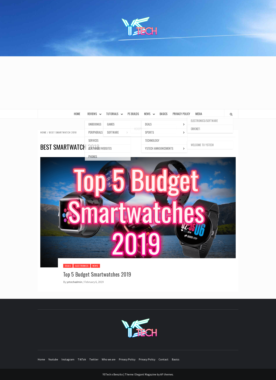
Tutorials (113, 114)
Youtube (53, 359)
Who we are (108, 359)
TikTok (82, 359)
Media (198, 114)
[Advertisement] (138, 82)
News (148, 114)
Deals (68, 265)
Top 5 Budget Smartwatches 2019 (97, 274)
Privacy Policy (181, 114)
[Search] (231, 114)
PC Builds (133, 114)
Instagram (67, 359)
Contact (163, 359)
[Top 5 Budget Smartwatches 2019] (138, 212)
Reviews (92, 114)
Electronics (82, 265)
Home (78, 114)
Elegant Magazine (145, 374)
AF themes (166, 374)
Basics (163, 114)
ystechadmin (75, 282)
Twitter (93, 359)
